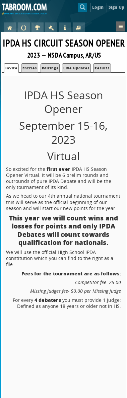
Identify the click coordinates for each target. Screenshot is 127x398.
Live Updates (76, 68)
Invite (11, 68)
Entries (29, 68)
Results (102, 68)
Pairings (50, 68)
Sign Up (116, 7)
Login (98, 7)
